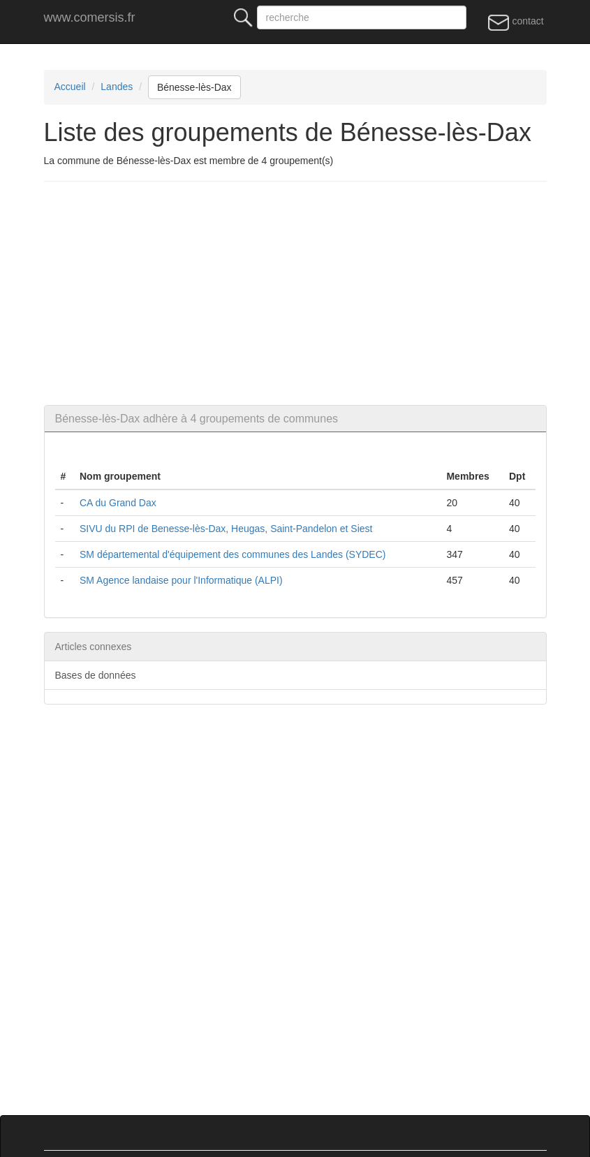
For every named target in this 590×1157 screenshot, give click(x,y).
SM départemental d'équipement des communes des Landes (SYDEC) (232, 554)
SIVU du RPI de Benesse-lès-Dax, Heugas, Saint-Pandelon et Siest (226, 528)
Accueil (70, 86)
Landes (117, 86)
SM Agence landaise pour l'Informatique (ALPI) (181, 580)
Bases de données (95, 675)
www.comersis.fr (89, 17)
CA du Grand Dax (118, 502)
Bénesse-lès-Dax (194, 87)
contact (515, 21)
